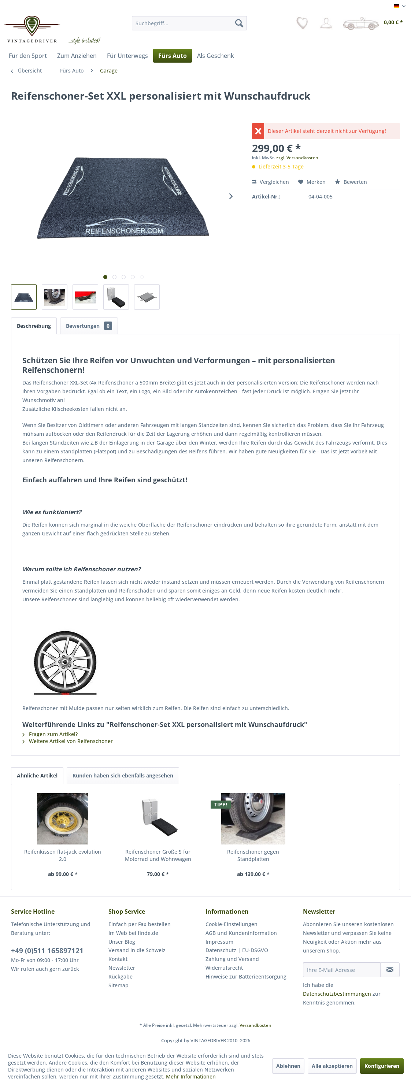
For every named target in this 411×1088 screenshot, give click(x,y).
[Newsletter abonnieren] (390, 969)
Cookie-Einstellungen (232, 924)
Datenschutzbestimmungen (337, 993)
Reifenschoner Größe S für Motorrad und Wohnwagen (158, 855)
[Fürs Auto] (172, 56)
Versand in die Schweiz (137, 950)
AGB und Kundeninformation (241, 932)
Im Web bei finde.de (133, 932)
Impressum (219, 941)
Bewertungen (89, 326)
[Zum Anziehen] (77, 56)
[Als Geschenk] (215, 56)
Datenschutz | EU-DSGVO (237, 950)
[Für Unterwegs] (127, 56)
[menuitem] (189, 23)
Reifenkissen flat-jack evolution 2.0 (62, 855)
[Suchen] (239, 23)
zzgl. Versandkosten (297, 158)
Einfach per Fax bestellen (139, 924)
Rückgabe (120, 976)
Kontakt (117, 958)
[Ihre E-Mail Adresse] (342, 969)
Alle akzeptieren (332, 1065)
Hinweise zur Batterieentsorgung (246, 976)
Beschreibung (34, 325)
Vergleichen (270, 181)
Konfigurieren (381, 1065)
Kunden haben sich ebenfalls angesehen (123, 775)
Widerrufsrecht (224, 967)
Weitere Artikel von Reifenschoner (67, 741)
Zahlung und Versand (232, 958)
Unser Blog (121, 941)
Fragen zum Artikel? (50, 734)
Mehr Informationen (191, 1076)
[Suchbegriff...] (189, 23)
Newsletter (121, 967)
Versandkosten (255, 1025)
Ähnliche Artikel (37, 775)
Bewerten (351, 181)
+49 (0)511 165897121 (47, 950)
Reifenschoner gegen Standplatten (253, 855)
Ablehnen (288, 1065)
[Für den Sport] (28, 56)
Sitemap (118, 985)
